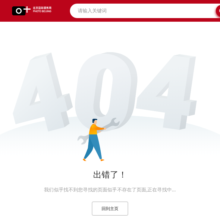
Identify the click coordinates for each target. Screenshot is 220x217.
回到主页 (110, 208)
